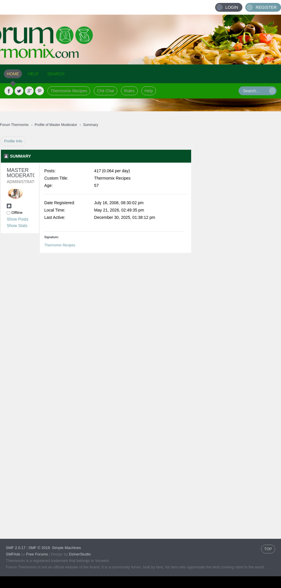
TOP (268, 549)
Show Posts (17, 219)
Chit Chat (105, 90)
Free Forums (37, 554)
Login (231, 7)
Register (266, 7)
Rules (129, 90)
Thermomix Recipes (69, 90)
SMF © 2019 (39, 548)
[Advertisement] (236, 224)
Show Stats (17, 225)
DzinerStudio (80, 554)
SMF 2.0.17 (15, 548)
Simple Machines (66, 548)
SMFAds (13, 554)
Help (149, 90)
